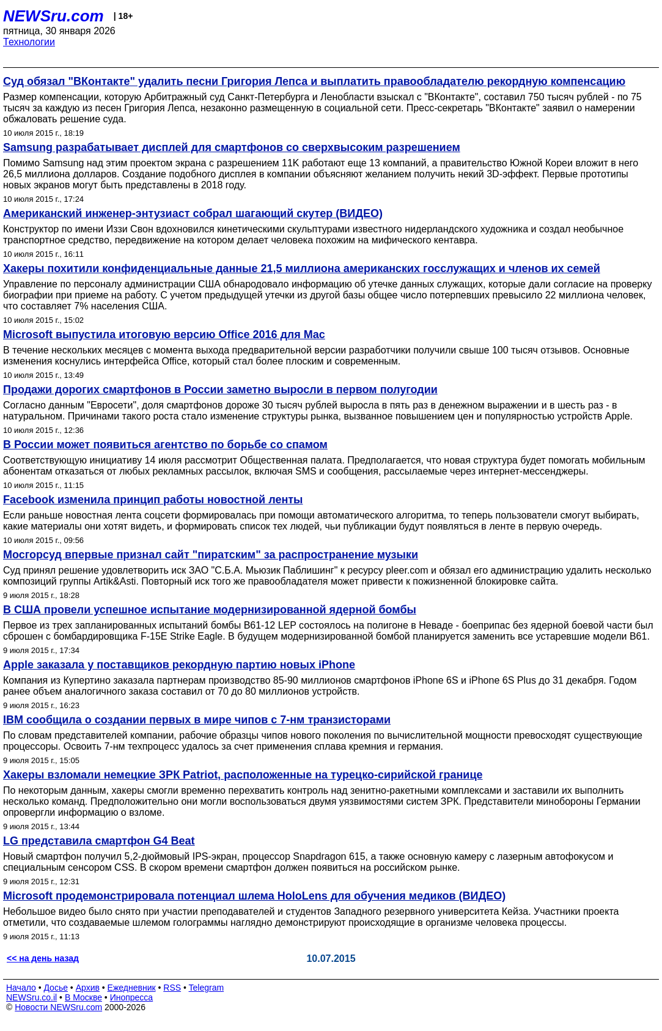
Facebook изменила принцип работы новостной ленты (153, 499)
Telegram (206, 987)
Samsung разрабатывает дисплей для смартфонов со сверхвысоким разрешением (231, 147)
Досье (55, 987)
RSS (172, 987)
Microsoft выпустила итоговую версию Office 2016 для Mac (164, 334)
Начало (21, 987)
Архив (88, 987)
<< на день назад (43, 958)
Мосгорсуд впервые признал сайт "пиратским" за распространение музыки (210, 555)
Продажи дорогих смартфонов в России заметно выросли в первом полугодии (220, 389)
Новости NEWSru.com (58, 1007)
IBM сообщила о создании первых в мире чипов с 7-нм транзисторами (197, 720)
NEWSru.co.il (31, 997)
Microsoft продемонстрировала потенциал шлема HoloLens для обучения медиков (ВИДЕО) (254, 896)
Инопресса (131, 997)
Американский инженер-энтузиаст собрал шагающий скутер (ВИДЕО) (193, 213)
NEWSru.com (53, 16)
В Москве (83, 997)
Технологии (29, 42)
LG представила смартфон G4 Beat (99, 841)
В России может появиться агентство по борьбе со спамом (165, 444)
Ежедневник (132, 987)
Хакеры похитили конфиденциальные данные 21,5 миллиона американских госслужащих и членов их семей (301, 268)
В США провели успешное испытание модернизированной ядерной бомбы (209, 610)
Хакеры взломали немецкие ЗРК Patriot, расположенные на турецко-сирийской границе (243, 775)
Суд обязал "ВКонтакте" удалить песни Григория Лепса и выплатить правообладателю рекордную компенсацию (314, 81)
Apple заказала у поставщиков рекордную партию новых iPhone (179, 665)
